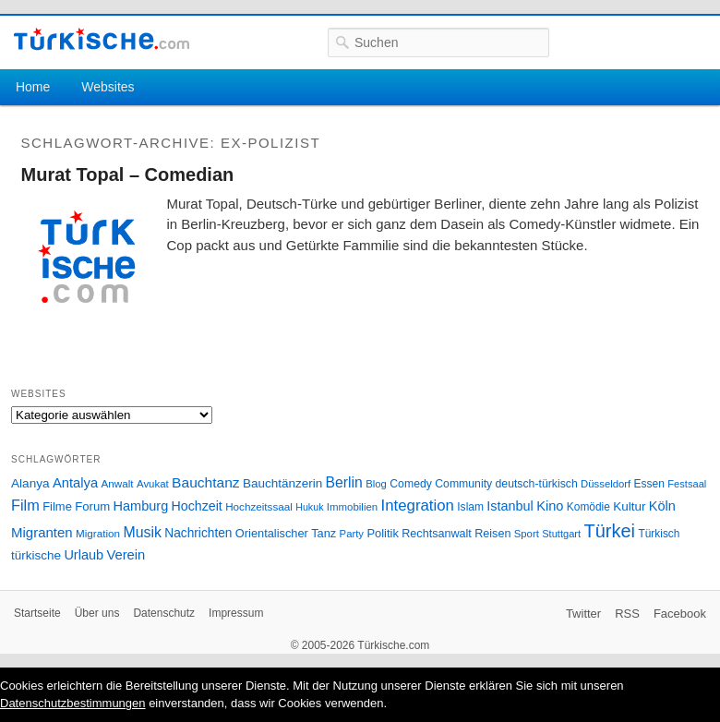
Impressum (236, 613)
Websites (107, 86)
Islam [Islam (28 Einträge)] (470, 506)
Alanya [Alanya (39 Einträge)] (30, 483)
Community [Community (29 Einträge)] (463, 483)
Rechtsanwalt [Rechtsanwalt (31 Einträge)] (437, 533)
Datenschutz (164, 613)
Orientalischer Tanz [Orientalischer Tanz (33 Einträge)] (285, 533)
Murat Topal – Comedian (127, 174)
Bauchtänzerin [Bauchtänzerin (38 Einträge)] (282, 483)
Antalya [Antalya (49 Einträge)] (75, 482)
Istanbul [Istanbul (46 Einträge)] (509, 506)
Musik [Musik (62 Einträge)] (142, 532)
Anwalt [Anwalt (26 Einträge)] (118, 483)
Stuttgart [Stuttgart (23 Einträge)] (561, 533)
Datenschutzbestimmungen (73, 703)
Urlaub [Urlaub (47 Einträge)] (83, 555)
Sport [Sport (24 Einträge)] (526, 533)
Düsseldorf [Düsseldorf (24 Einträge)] (605, 483)
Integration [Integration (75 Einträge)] (417, 505)
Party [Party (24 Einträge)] (352, 533)
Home (33, 86)
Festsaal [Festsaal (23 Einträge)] (686, 483)
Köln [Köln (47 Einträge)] (662, 506)
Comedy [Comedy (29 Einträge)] (411, 483)
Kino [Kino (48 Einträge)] (549, 506)
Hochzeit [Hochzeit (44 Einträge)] (197, 506)
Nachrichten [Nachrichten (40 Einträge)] (198, 533)
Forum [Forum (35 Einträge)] (92, 506)
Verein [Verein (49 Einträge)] (125, 555)
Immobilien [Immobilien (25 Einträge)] (352, 506)
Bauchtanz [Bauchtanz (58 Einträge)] (205, 482)
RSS (627, 613)
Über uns (97, 613)
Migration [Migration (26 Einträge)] (98, 533)
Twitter (583, 613)
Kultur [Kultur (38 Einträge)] (629, 506)
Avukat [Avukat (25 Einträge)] (153, 483)
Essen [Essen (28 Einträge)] (649, 483)
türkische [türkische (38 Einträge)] (36, 555)
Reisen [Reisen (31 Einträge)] (492, 533)
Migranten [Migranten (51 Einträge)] (42, 532)
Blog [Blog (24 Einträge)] (376, 483)
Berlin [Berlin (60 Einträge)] (344, 482)
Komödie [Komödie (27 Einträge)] (588, 506)
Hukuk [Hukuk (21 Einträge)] (309, 506)
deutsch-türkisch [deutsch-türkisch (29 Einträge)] (537, 483)
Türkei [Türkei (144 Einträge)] (610, 531)
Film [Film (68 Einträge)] (25, 505)
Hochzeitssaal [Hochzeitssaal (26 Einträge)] (259, 506)
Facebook (680, 613)
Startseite (37, 613)
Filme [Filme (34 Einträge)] (57, 506)
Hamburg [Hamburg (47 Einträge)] (141, 506)
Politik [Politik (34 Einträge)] (382, 533)
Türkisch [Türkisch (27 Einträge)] (658, 533)
